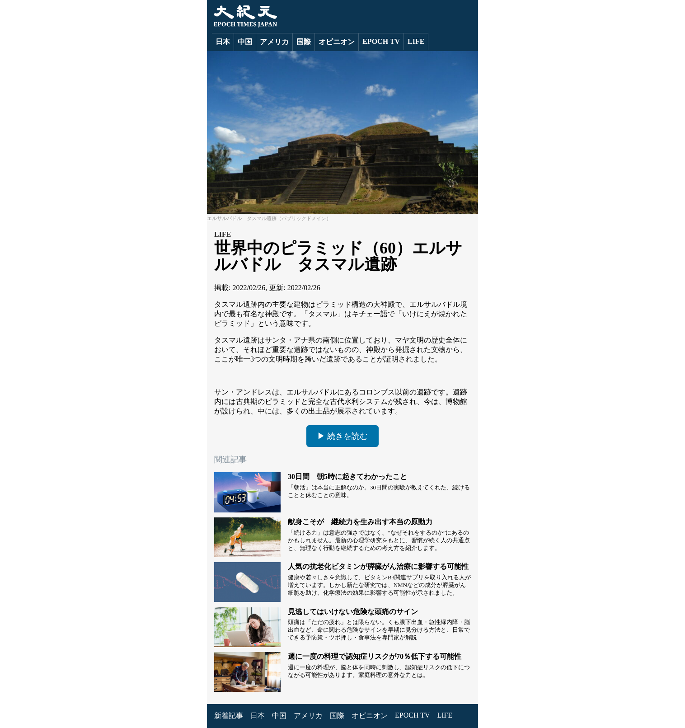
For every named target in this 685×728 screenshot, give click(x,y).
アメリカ (274, 42)
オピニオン (337, 42)
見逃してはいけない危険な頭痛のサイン (353, 611)
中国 (245, 42)
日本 (223, 42)
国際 (303, 42)
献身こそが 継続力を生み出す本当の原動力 (360, 522)
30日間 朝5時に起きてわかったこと (347, 476)
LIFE (416, 41)
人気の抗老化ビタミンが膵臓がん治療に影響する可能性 (378, 566)
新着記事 (228, 715)
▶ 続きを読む (342, 436)
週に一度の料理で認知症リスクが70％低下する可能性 (374, 656)
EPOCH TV (381, 41)
